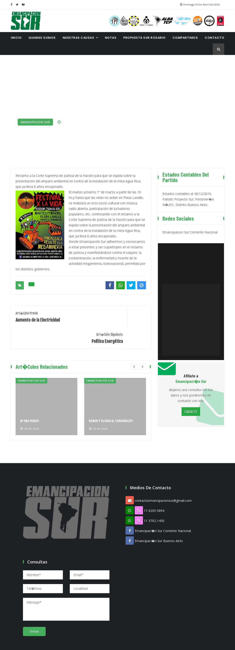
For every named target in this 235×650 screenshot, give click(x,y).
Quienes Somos (42, 38)
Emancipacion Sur (35, 122)
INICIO (16, 38)
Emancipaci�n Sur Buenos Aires (159, 518)
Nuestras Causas (78, 38)
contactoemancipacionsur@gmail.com (163, 477)
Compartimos (185, 38)
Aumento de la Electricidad (46, 315)
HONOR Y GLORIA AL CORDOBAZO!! (112, 398)
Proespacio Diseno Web (141, 643)
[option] (46, 383)
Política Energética (115, 315)
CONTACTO (214, 38)
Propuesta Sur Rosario (144, 38)
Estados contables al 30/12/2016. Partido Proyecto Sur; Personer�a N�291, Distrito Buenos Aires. (188, 197)
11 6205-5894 (154, 488)
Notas (111, 38)
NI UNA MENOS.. (31, 398)
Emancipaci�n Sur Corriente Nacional (163, 508)
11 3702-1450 (154, 498)
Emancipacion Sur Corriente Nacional (190, 230)
